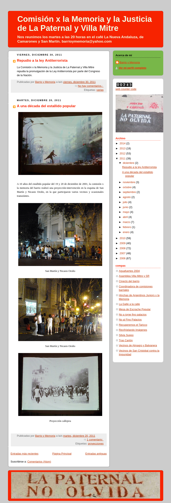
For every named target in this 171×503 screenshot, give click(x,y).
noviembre (129, 182)
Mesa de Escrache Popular (135, 309)
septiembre (130, 192)
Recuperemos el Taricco (133, 324)
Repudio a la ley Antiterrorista (42, 61)
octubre (127, 187)
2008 (123, 248)
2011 (123, 158)
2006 (123, 258)
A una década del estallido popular (46, 106)
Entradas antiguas (96, 453)
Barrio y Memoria (130, 62)
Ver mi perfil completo (132, 67)
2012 (123, 153)
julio (125, 202)
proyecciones (95, 443)
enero (126, 232)
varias (100, 90)
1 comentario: (95, 439)
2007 (123, 253)
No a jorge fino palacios (133, 314)
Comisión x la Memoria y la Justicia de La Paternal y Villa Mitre (84, 24)
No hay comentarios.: (91, 86)
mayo (126, 212)
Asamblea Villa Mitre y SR (134, 276)
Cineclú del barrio (129, 281)
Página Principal (61, 453)
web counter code (126, 89)
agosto (127, 197)
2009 (123, 243)
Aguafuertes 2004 (129, 271)
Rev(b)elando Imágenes (133, 329)
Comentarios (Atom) (39, 461)
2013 (123, 148)
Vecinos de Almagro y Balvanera (138, 345)
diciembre (129, 163)
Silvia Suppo (126, 335)
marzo (127, 222)
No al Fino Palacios (130, 319)
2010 (123, 238)
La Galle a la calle (129, 304)
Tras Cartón (126, 340)
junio (126, 207)
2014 (123, 143)
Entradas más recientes (24, 453)
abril (125, 217)
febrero (127, 227)
